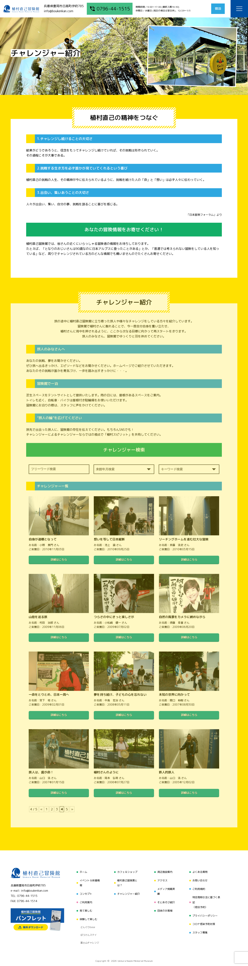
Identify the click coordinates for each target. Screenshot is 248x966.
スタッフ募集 (200, 926)
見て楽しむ (84, 906)
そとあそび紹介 (165, 898)
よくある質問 (200, 871)
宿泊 (215, 8)
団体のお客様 (164, 906)
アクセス (161, 879)
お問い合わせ (200, 879)
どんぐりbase (87, 919)
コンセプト (84, 891)
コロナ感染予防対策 (204, 918)
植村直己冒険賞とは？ (127, 881)
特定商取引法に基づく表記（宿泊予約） (207, 898)
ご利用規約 (198, 886)
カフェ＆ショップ (127, 871)
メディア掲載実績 (165, 888)
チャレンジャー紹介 (128, 891)
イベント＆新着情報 (89, 881)
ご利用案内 (84, 898)
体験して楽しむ (87, 913)
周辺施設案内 (164, 871)
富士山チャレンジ (89, 929)
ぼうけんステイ (87, 924)
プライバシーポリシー (205, 911)
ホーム (82, 871)
